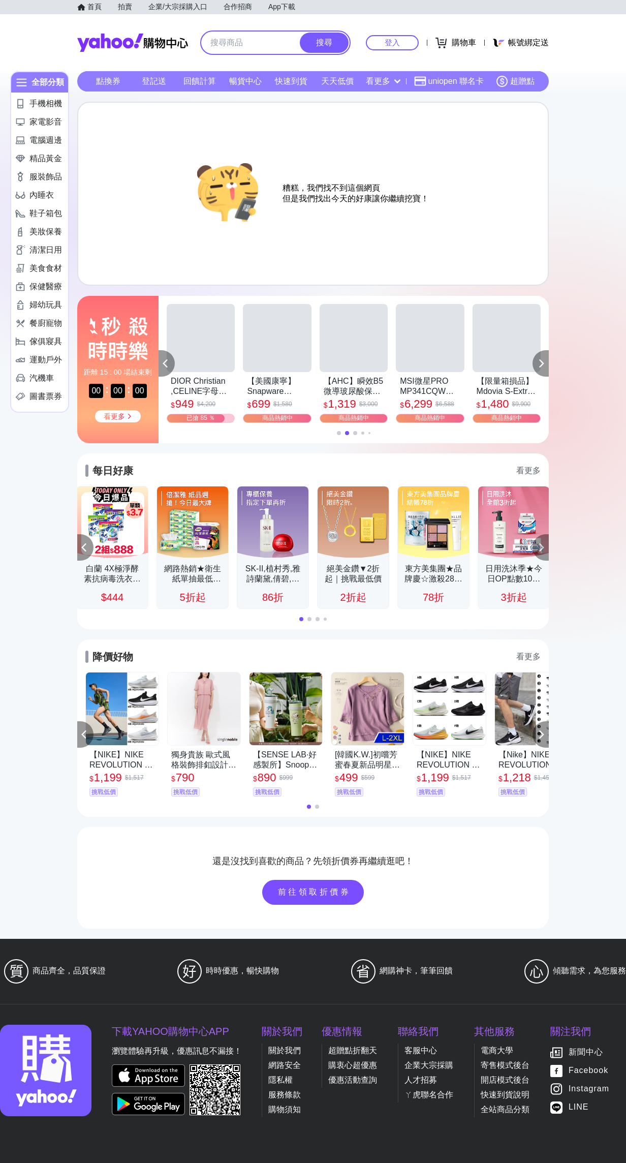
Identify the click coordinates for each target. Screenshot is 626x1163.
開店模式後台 (505, 1080)
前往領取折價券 (314, 891)
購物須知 (284, 1109)
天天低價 (337, 81)
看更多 (383, 81)
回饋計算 (199, 81)
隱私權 (280, 1080)
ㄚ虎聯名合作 (428, 1094)
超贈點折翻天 (352, 1050)
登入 (392, 42)
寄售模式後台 (505, 1065)
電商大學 (497, 1050)
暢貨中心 (245, 81)
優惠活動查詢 (352, 1080)
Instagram (589, 1089)
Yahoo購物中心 (132, 42)
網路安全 (284, 1065)
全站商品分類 (505, 1109)
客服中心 (420, 1050)
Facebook (588, 1070)
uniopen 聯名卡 (449, 81)
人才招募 (420, 1080)
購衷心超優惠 (352, 1065)
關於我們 (284, 1050)
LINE (579, 1107)
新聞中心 (586, 1052)
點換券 (108, 81)
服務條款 (284, 1094)
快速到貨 (291, 81)
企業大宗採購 (428, 1065)
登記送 (154, 81)
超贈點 (515, 81)
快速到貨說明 (505, 1094)
